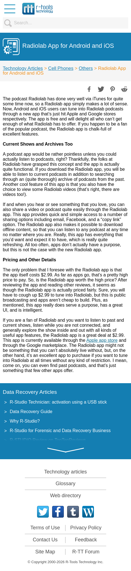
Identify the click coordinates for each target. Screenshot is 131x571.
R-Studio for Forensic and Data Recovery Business (60, 430)
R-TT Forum (86, 552)
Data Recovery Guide (31, 411)
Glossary (65, 483)
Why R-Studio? (25, 421)
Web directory (65, 495)
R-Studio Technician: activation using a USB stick (58, 402)
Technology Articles (23, 68)
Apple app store (102, 340)
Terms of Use (45, 527)
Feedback (86, 539)
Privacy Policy (85, 527)
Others (86, 68)
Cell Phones (61, 68)
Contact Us (45, 539)
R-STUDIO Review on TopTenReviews (48, 440)
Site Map (45, 552)
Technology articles (65, 472)
